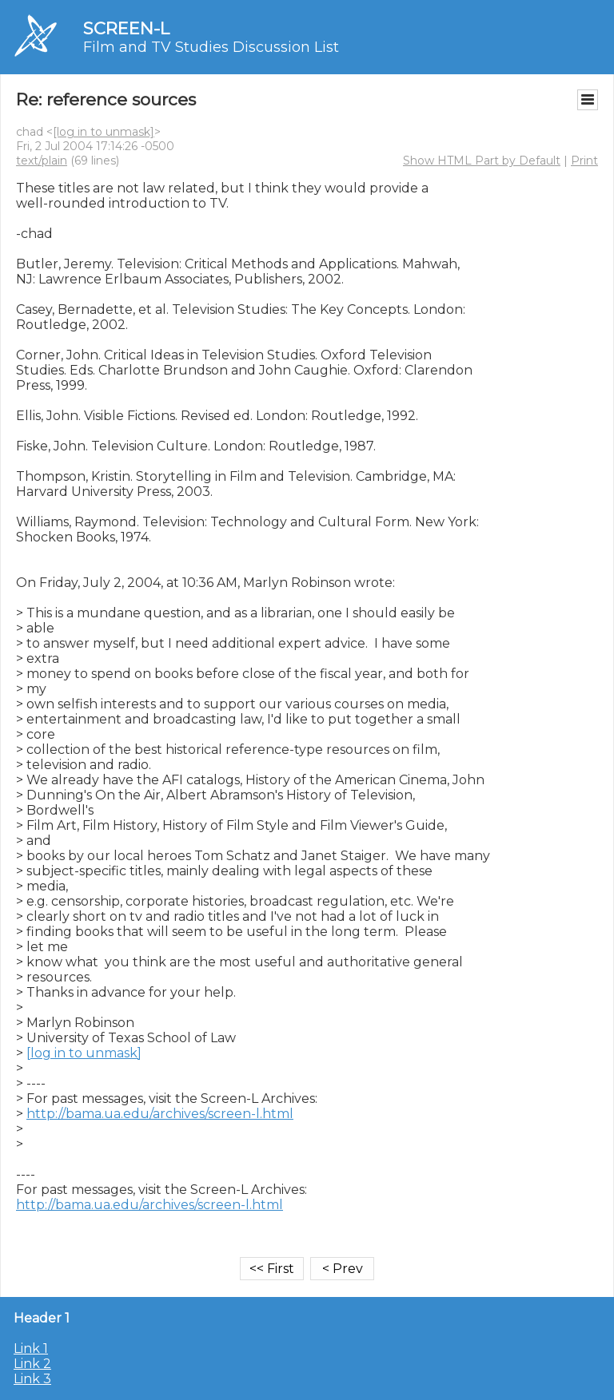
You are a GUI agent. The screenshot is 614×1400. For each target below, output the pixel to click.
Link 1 (31, 1348)
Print (584, 160)
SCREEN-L (126, 28)
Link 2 (32, 1363)
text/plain (41, 160)
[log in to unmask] (103, 132)
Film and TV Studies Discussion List (211, 47)
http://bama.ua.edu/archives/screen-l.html (159, 1113)
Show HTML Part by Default (481, 160)
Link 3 (32, 1378)
